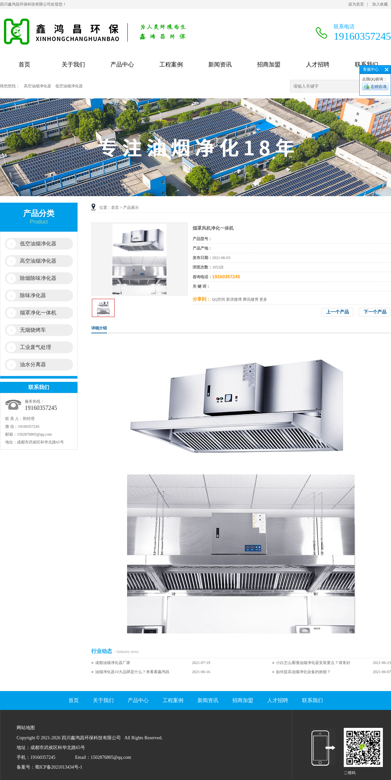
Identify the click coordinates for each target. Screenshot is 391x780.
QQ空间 (218, 299)
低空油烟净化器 (69, 86)
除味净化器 (33, 295)
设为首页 (356, 4)
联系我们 (366, 64)
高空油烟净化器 (37, 86)
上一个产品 (337, 312)
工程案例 (171, 64)
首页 (24, 64)
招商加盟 (269, 64)
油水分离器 (33, 364)
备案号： (26, 767)
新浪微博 (234, 299)
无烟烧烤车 (33, 330)
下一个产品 (375, 312)
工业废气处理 (35, 347)
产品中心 (122, 64)
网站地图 (113, 743)
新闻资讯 (220, 64)
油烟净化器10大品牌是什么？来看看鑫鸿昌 (132, 672)
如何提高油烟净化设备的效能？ (303, 672)
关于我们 (73, 64)
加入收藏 (380, 4)
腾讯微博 (250, 299)
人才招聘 (317, 64)
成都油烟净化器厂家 (112, 662)
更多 (263, 299)
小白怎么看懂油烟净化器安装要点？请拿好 (313, 662)
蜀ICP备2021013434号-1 (58, 767)
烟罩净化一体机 (38, 312)
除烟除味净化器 (38, 278)
